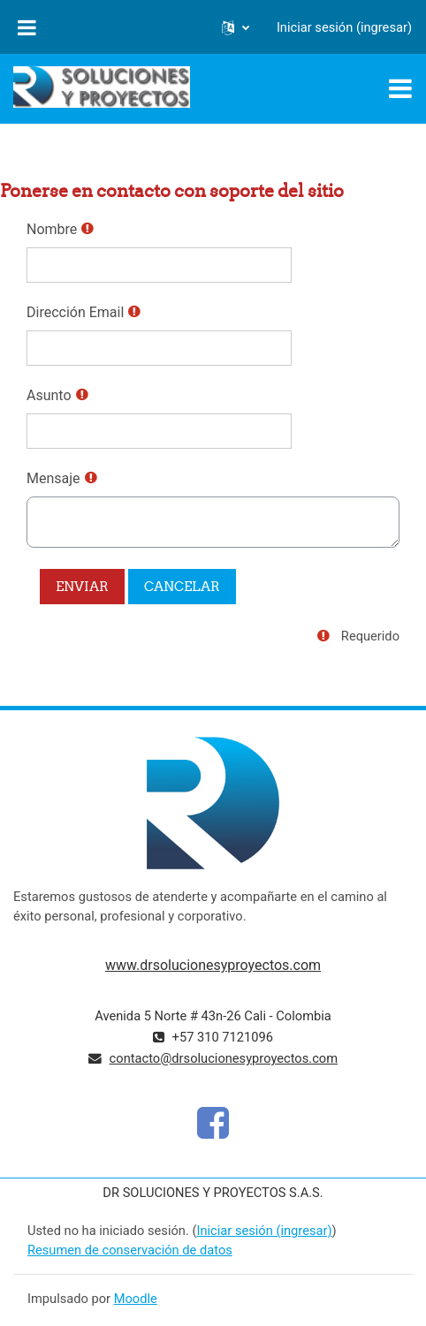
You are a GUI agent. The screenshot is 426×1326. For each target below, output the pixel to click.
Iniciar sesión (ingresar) (344, 27)
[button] (235, 27)
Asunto (49, 395)
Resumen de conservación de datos (129, 1250)
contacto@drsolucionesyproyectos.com (224, 1058)
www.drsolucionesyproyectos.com (213, 965)
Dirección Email (75, 312)
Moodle (135, 1299)
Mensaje (53, 478)
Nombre (52, 229)
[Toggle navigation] (400, 88)
